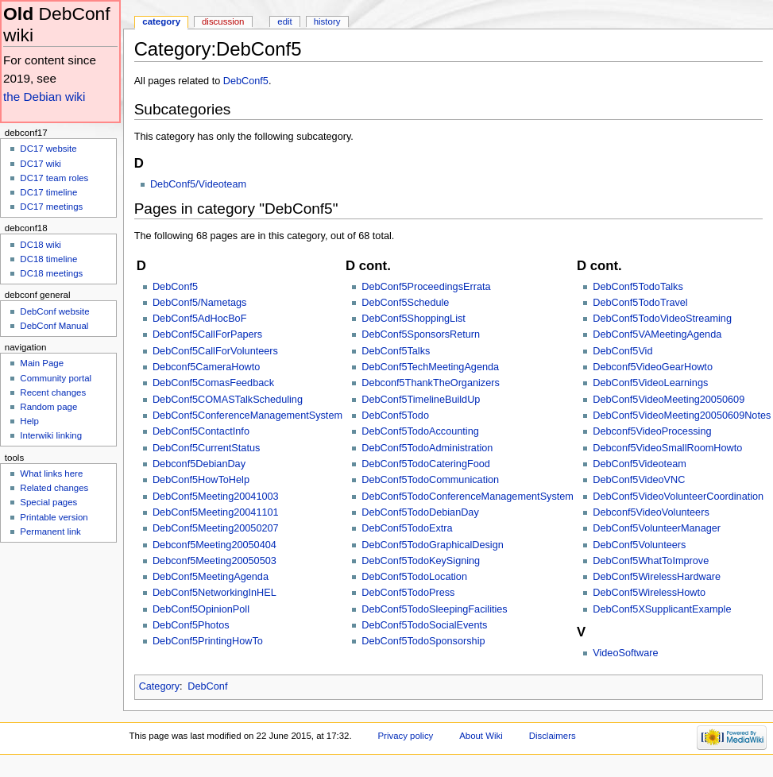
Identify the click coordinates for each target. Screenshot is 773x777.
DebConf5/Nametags (199, 302)
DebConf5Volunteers (639, 545)
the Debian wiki (44, 96)
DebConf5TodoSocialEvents (424, 625)
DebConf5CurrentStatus (206, 448)
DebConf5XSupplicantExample (662, 609)
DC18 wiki (40, 244)
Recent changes (53, 392)
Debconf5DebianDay (199, 464)
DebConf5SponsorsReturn (420, 334)
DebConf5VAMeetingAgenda (657, 334)
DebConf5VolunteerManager (657, 528)
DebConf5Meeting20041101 (216, 512)
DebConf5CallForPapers (207, 334)
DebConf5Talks (395, 351)
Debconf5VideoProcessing (652, 431)
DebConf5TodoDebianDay (419, 512)
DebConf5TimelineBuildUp (420, 399)
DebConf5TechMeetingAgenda (430, 367)
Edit (284, 21)
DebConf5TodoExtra (406, 528)
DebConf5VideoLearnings (650, 382)
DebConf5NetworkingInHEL (214, 592)
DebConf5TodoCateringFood (425, 464)
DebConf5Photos (191, 625)
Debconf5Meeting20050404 (214, 545)
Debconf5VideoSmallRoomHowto (667, 448)
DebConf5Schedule (405, 302)
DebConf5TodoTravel (640, 302)
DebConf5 (246, 81)
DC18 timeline (48, 259)
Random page (48, 407)
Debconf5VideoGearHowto (653, 367)
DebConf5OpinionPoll (201, 609)
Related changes (54, 488)
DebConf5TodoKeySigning (420, 560)
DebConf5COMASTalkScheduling (228, 399)
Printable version (53, 517)
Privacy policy (405, 735)
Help (29, 421)
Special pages (48, 502)
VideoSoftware (625, 653)
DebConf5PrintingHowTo (208, 641)
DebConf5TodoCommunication (430, 479)
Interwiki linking (51, 435)
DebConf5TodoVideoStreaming (662, 318)
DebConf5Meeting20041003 (216, 496)
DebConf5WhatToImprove (651, 560)
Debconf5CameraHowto (206, 367)
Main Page (42, 363)
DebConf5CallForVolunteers (215, 351)
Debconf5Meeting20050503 (214, 560)
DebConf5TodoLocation (414, 576)
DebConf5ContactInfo (201, 431)
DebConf (207, 686)
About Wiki (481, 735)
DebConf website (54, 311)
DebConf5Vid (622, 351)
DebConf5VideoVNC (639, 479)
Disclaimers (552, 735)
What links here (51, 473)
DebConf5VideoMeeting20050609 (668, 399)
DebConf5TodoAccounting (419, 431)
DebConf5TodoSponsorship (423, 641)
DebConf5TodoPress (407, 592)
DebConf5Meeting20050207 (216, 528)
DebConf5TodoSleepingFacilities (434, 609)
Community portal (55, 378)
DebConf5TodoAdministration (427, 448)
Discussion (223, 21)
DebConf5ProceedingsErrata (425, 286)
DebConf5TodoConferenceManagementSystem (467, 496)
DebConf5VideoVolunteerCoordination (678, 496)
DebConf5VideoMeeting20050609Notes (682, 415)
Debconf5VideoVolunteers (651, 512)
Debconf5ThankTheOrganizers (430, 382)
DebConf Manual (54, 326)
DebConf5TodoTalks (638, 286)
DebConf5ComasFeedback (213, 382)
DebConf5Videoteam (639, 464)
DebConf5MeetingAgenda (211, 576)
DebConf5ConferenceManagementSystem (247, 415)
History (327, 21)
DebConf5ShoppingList (413, 318)
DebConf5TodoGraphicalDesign (432, 545)
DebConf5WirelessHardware (657, 576)
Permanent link (50, 531)
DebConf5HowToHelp (201, 479)
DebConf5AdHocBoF (199, 318)
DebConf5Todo (395, 415)
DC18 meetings (51, 273)
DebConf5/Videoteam (198, 184)
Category (159, 686)
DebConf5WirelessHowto (649, 592)
